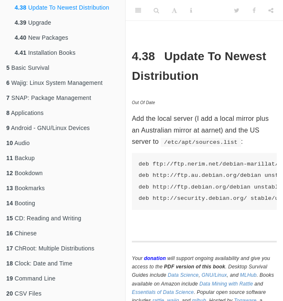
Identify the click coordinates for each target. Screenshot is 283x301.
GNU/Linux (214, 275)
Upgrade (33, 22)
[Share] (271, 10)
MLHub (248, 275)
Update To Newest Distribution (62, 7)
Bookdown (24, 173)
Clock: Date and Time (39, 263)
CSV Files (23, 293)
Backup (20, 158)
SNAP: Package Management (48, 97)
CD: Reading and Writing (43, 218)
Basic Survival (27, 67)
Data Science (183, 275)
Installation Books (45, 52)
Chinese (21, 233)
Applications (25, 113)
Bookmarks (25, 188)
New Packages (41, 37)
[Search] (156, 10)
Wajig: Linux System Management (54, 82)
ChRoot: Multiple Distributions (50, 248)
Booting (20, 203)
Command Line (30, 278)
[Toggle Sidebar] (138, 10)
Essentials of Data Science (163, 292)
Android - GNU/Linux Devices (48, 128)
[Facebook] (254, 10)
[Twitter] (237, 10)
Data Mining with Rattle (226, 284)
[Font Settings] (174, 10)
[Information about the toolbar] (191, 10)
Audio (18, 143)
